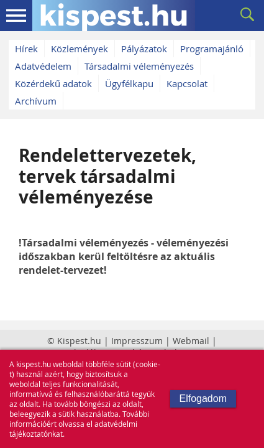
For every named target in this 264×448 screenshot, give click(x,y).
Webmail (191, 341)
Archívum (36, 101)
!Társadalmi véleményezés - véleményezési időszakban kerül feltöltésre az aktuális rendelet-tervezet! (124, 256)
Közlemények (79, 48)
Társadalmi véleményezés (139, 66)
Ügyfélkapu (129, 83)
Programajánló (212, 48)
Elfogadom (203, 398)
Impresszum (137, 341)
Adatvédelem (43, 66)
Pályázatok (144, 48)
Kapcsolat (186, 83)
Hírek (26, 48)
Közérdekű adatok (53, 83)
